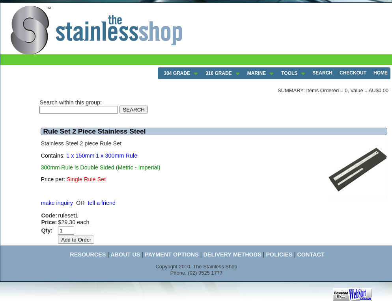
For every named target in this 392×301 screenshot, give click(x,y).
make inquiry (57, 203)
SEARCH (322, 73)
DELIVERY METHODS (232, 254)
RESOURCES (88, 254)
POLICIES (279, 254)
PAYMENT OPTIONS (172, 254)
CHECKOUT (353, 73)
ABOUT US (125, 254)
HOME (380, 73)
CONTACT (310, 254)
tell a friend (102, 203)
